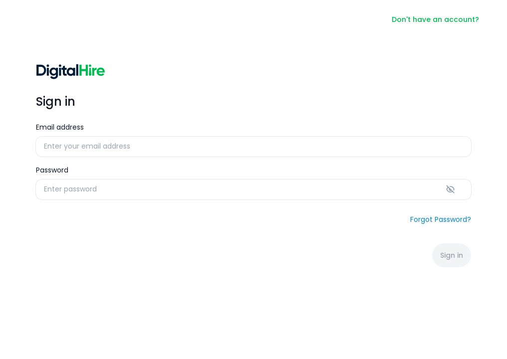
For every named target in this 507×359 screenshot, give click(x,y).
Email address (60, 127)
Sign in (451, 255)
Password (52, 170)
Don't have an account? (435, 19)
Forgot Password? (440, 219)
